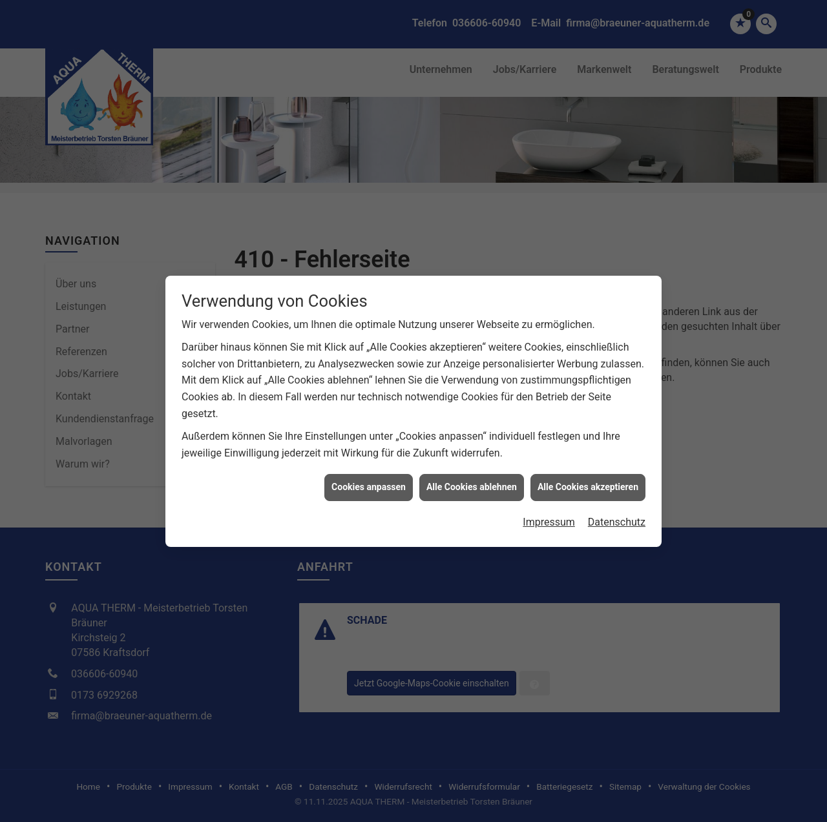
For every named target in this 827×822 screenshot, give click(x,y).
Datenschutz (616, 515)
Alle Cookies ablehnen (471, 480)
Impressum (549, 515)
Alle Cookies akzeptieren (588, 480)
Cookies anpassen (368, 480)
